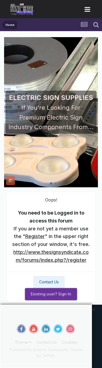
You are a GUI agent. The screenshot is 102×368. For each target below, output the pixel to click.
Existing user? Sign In (51, 294)
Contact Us (49, 282)
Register (35, 236)
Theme (23, 342)
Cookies (69, 342)
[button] (10, 112)
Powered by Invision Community (39, 349)
